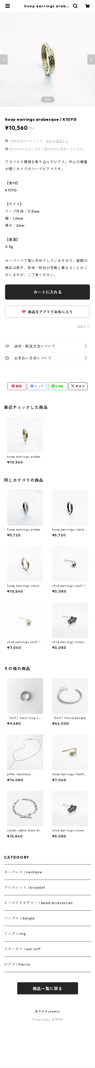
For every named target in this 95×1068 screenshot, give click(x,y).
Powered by (47, 1019)
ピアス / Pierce (17, 964)
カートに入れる (47, 292)
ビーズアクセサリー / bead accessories (38, 903)
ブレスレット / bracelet (24, 887)
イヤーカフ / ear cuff (22, 949)
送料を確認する (57, 141)
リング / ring (15, 933)
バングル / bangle (19, 918)
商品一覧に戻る (48, 988)
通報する (83, 327)
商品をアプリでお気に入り (47, 312)
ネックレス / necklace (23, 872)
